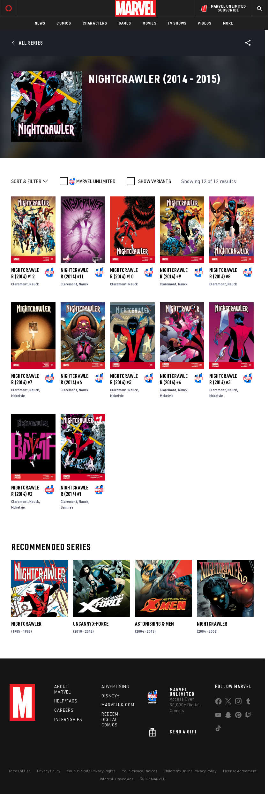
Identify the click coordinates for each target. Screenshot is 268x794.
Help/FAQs (66, 700)
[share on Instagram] (238, 702)
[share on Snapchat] (228, 716)
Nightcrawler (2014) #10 (124, 273)
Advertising (115, 686)
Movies (149, 23)
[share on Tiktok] (218, 729)
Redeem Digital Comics (109, 719)
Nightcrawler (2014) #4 (174, 379)
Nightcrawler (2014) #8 (223, 273)
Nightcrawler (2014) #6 (74, 379)
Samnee (67, 507)
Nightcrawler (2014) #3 (223, 379)
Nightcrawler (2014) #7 (25, 379)
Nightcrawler (26, 624)
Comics (63, 23)
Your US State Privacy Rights (91, 770)
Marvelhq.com (117, 704)
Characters (95, 23)
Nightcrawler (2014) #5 (124, 379)
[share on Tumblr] (248, 702)
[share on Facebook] (218, 703)
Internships (68, 719)
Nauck (34, 284)
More (228, 23)
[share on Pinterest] (238, 716)
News (40, 23)
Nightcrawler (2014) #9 (174, 273)
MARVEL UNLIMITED (95, 181)
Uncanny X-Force (90, 624)
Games (125, 23)
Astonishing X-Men (154, 624)
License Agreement (240, 770)
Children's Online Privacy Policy (190, 770)
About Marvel (62, 689)
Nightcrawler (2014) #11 (74, 273)
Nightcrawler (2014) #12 (25, 273)
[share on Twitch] (248, 716)
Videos (204, 23)
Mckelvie (18, 395)
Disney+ (110, 695)
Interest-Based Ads (116, 778)
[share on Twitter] (228, 702)
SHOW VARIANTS (154, 181)
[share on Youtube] (218, 716)
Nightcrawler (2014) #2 (25, 490)
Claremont (19, 284)
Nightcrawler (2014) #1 (74, 490)
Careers (64, 710)
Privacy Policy (48, 770)
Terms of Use (19, 770)
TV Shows (177, 23)
